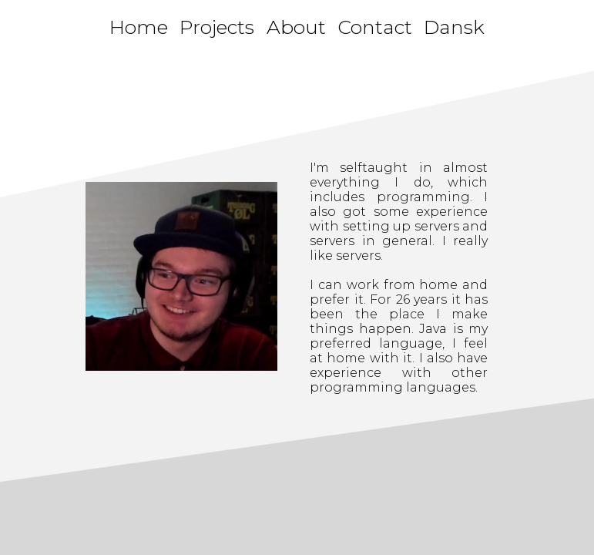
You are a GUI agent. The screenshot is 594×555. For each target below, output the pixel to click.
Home (138, 27)
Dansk (454, 27)
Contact (374, 27)
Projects (217, 27)
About (296, 27)
